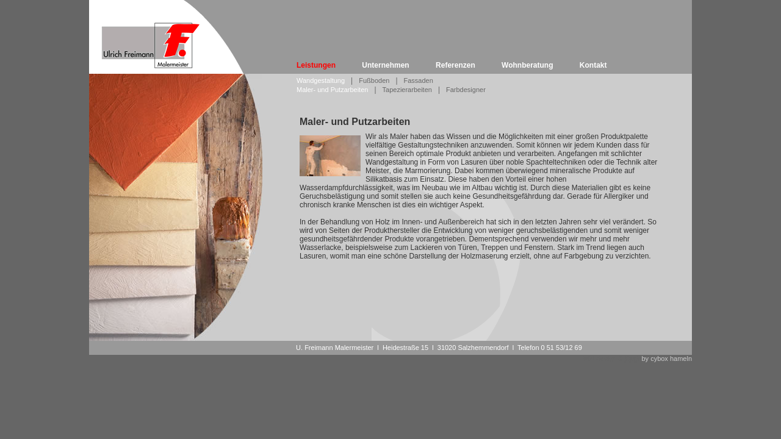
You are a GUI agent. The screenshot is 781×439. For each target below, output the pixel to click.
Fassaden (418, 80)
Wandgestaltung (321, 80)
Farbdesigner (466, 89)
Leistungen (316, 65)
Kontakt (593, 65)
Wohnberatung (527, 65)
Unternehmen (385, 65)
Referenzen (455, 65)
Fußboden (374, 80)
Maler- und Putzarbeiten (332, 89)
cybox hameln (671, 358)
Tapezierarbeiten (407, 89)
